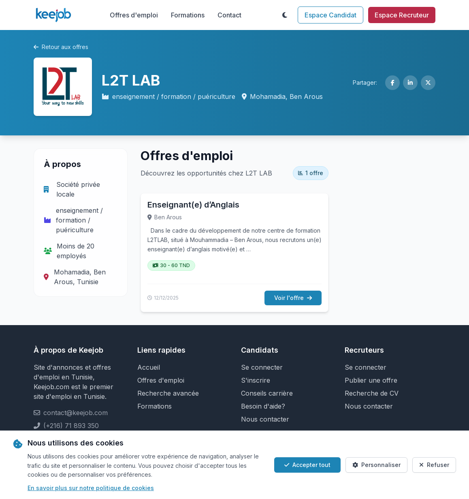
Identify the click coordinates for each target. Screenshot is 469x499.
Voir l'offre (293, 297)
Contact (229, 15)
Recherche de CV (372, 393)
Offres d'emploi (134, 15)
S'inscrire (255, 380)
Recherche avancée (168, 393)
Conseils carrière (267, 393)
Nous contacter (265, 419)
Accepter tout (307, 464)
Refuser (434, 464)
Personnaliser (376, 464)
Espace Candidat (330, 15)
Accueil (148, 367)
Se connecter (262, 367)
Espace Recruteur (402, 15)
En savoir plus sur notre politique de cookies (91, 487)
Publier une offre (371, 380)
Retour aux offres (61, 46)
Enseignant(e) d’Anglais (193, 205)
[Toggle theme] (284, 15)
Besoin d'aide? (263, 406)
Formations (188, 15)
